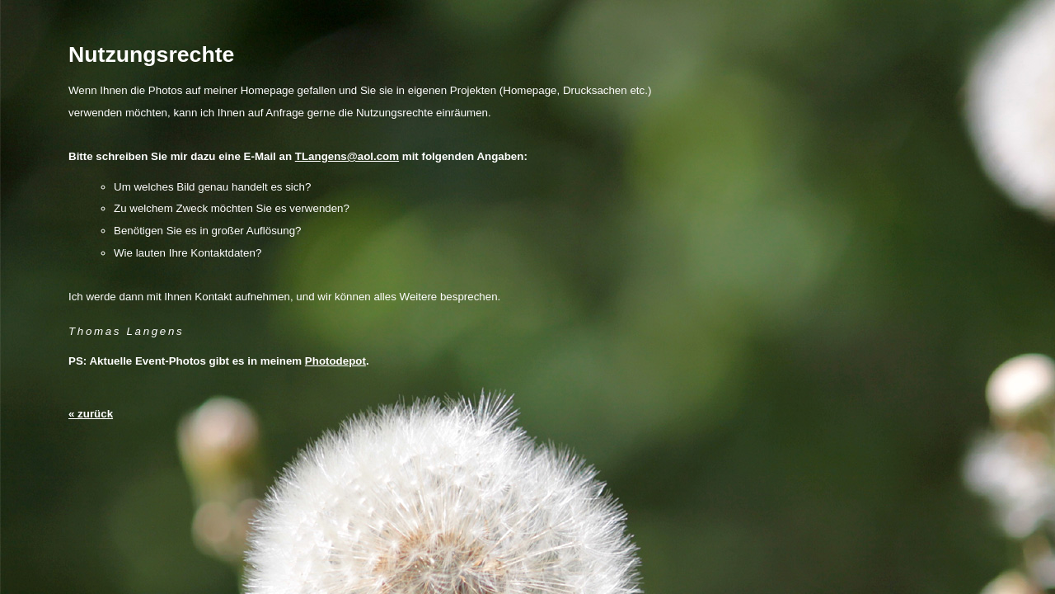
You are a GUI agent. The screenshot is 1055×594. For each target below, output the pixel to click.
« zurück (90, 414)
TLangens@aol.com (347, 156)
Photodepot (335, 361)
